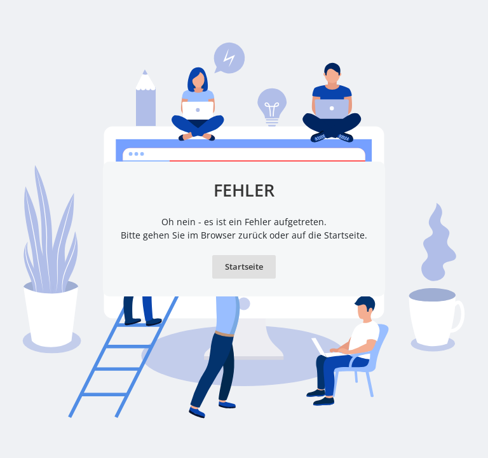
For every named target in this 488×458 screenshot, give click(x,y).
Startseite (244, 266)
